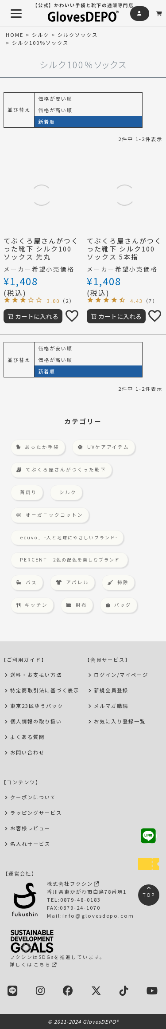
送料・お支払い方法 (36, 674)
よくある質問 (27, 736)
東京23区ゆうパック (36, 705)
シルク (40, 34)
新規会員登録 (111, 690)
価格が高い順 (55, 110)
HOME (14, 34)
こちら (46, 964)
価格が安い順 (55, 98)
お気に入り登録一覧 (120, 721)
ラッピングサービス (36, 812)
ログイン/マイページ (121, 674)
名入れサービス (30, 843)
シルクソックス (78, 34)
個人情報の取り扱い (36, 721)
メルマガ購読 (111, 705)
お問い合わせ (27, 752)
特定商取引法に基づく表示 (44, 690)
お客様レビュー (30, 828)
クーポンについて (33, 797)
